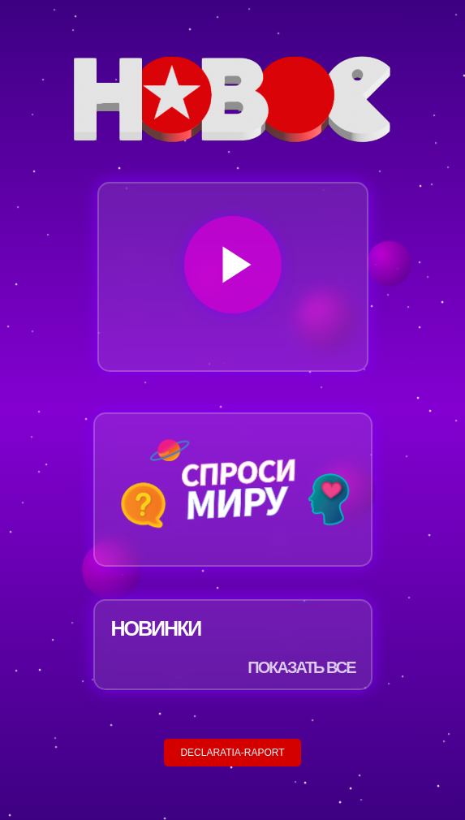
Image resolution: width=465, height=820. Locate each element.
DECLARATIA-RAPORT (232, 752)
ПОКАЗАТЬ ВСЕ (301, 667)
